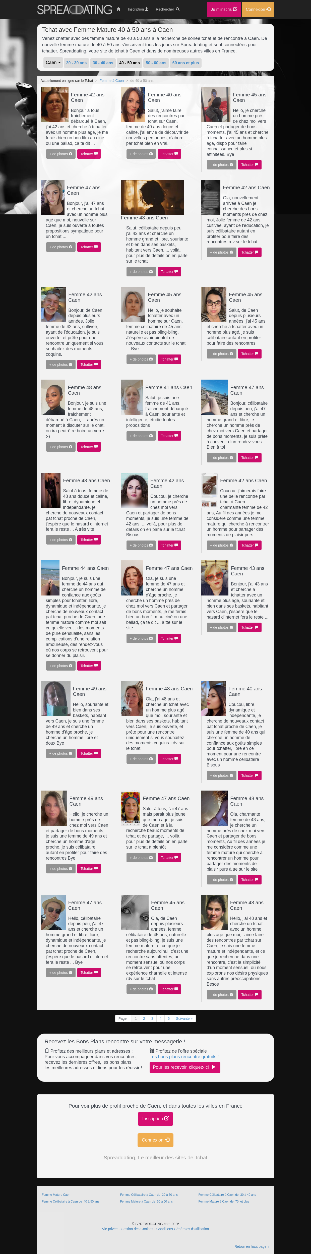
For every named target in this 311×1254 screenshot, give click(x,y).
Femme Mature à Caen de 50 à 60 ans (146, 1201)
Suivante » (184, 1019)
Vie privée (110, 1229)
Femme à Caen (112, 81)
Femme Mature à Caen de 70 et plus (223, 1201)
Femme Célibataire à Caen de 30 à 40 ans (227, 1195)
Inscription (155, 1118)
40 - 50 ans (129, 63)
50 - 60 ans (156, 63)
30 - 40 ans (103, 63)
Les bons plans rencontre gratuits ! (184, 1056)
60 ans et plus (185, 63)
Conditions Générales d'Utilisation (182, 1229)
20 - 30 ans (76, 63)
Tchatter (89, 154)
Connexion (155, 1140)
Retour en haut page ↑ (251, 1246)
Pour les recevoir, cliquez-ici (185, 1067)
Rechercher (167, 9)
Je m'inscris (224, 9)
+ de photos (60, 154)
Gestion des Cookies (137, 1229)
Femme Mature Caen (56, 1195)
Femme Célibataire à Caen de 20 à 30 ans (149, 1195)
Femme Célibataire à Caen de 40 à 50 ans (71, 1201)
